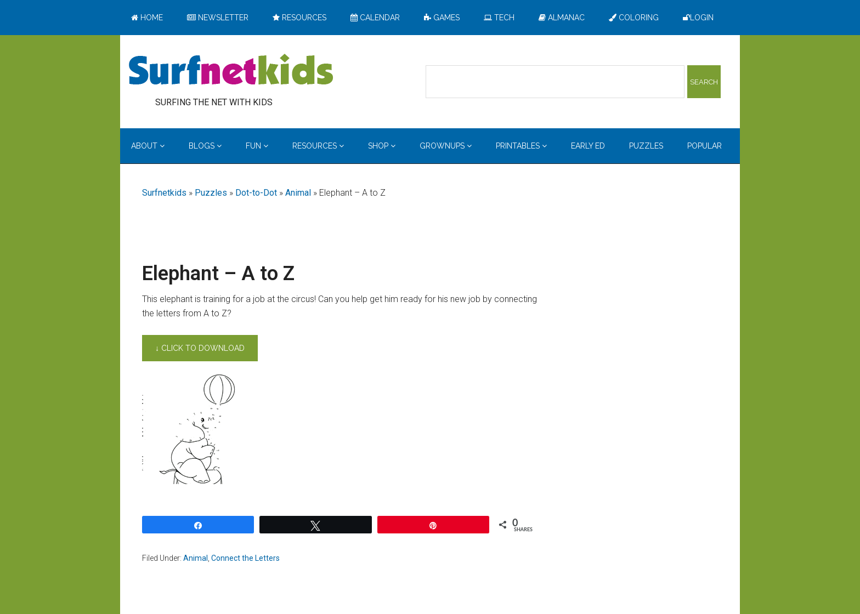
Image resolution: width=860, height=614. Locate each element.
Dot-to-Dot (256, 192)
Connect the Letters (245, 558)
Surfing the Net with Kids (231, 70)
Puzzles (211, 192)
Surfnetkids (164, 192)
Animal (298, 192)
